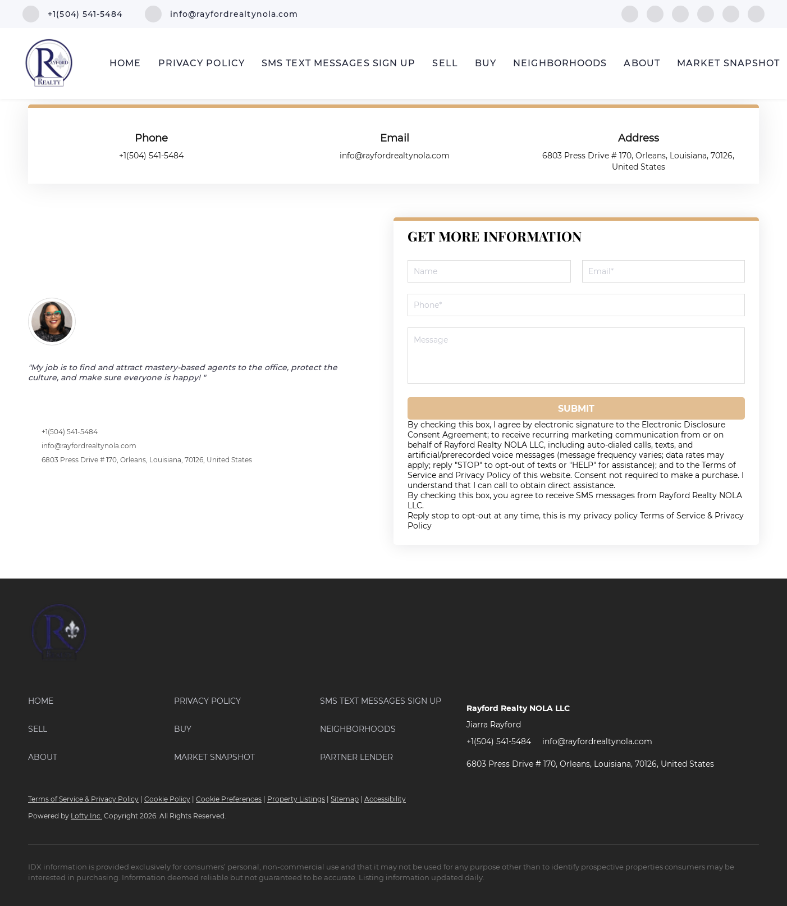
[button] (101, 701)
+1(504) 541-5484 (70, 431)
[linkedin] (655, 13)
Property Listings (296, 799)
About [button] (642, 63)
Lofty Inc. (86, 816)
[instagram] (730, 13)
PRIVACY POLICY (201, 63)
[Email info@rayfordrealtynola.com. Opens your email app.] (222, 14)
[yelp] (705, 13)
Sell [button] (444, 63)
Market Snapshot (728, 63)
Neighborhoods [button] (560, 63)
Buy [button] (485, 63)
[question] (576, 355)
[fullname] (489, 271)
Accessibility (385, 799)
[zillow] (680, 13)
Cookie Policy (167, 799)
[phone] (576, 305)
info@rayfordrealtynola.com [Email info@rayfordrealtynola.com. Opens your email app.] (597, 741)
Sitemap (345, 799)
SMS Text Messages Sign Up (339, 63)
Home (125, 63)
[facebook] (629, 13)
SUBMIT (576, 408)
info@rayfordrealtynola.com (89, 445)
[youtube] (756, 13)
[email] (663, 271)
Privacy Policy (483, 475)
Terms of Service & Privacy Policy (83, 799)
